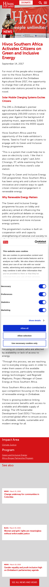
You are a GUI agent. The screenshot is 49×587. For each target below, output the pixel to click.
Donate (26, 2)
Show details (35, 320)
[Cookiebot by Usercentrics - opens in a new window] (35, 242)
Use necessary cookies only (24, 343)
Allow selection (24, 336)
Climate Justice (9, 445)
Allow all (24, 328)
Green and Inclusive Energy (14, 455)
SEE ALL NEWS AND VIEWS (24, 582)
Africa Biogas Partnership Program (17, 458)
